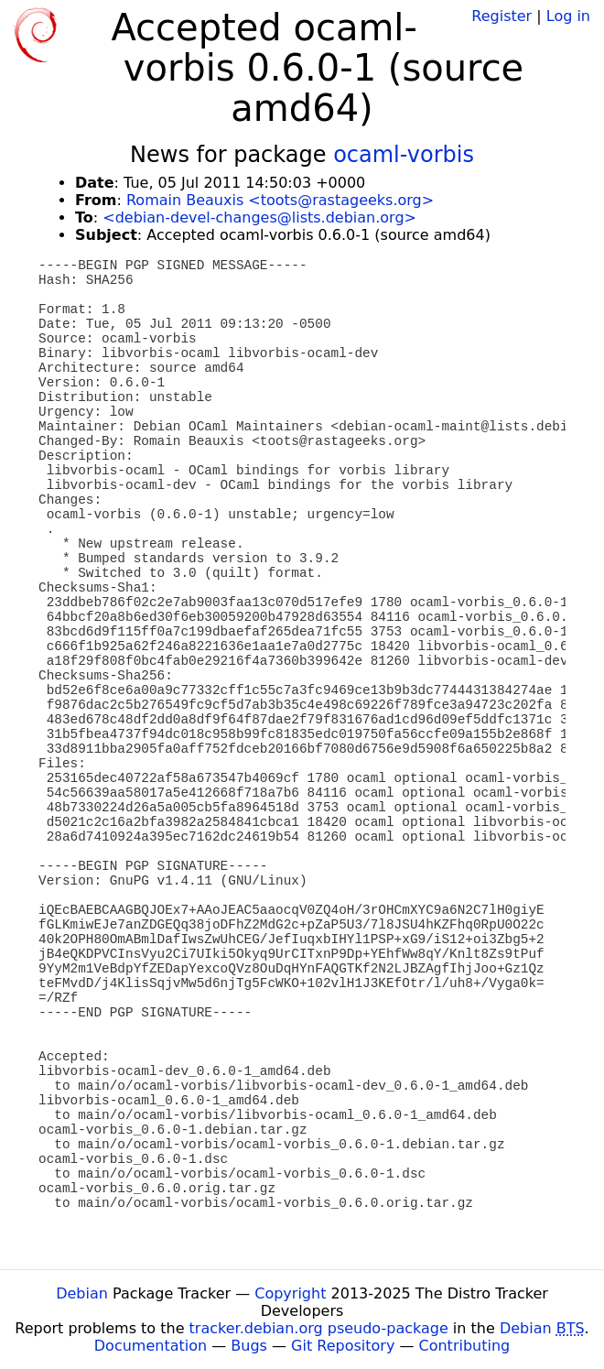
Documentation (150, 1345)
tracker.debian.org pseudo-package (318, 1328)
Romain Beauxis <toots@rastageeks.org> (280, 200)
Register (501, 16)
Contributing (465, 1345)
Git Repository (342, 1345)
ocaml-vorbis (403, 155)
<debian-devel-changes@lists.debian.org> (259, 217)
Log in (568, 16)
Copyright (290, 1293)
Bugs (249, 1345)
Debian (82, 1293)
